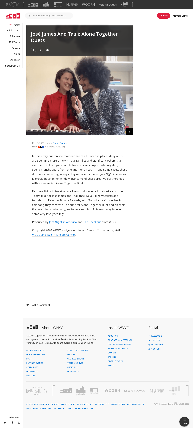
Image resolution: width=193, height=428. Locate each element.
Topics (16, 54)
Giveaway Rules (135, 404)
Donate (164, 15)
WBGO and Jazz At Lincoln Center (53, 234)
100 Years (14, 42)
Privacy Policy (85, 404)
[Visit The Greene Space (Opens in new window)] (124, 4)
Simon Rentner (60, 143)
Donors (112, 353)
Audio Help (73, 367)
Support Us (12, 65)
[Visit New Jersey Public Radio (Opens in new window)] (157, 391)
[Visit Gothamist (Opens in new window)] (46, 4)
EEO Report (60, 408)
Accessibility (102, 404)
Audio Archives (75, 363)
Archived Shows (75, 359)
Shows (16, 48)
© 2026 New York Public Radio (42, 404)
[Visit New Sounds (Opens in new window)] (108, 5)
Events (30, 359)
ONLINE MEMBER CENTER (120, 344)
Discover (15, 59)
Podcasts (72, 355)
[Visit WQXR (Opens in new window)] (88, 4)
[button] (129, 131)
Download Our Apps (78, 350)
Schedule (15, 36)
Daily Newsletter (35, 355)
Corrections (118, 404)
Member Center (180, 15)
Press (111, 365)
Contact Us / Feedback (120, 340)
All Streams (13, 30)
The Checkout (92, 222)
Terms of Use (68, 404)
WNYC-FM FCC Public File (38, 408)
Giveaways (32, 371)
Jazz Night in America (63, 222)
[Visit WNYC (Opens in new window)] (33, 5)
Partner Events (34, 363)
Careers (112, 357)
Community (32, 367)
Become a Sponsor (118, 349)
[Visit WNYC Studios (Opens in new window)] (58, 4)
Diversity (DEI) (115, 361)
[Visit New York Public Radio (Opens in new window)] (36, 391)
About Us (113, 336)
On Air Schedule (35, 350)
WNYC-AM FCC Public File (80, 408)
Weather (31, 376)
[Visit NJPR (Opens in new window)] (72, 4)
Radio (16, 24)
